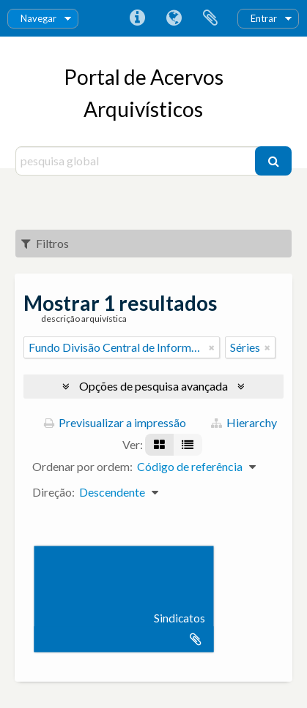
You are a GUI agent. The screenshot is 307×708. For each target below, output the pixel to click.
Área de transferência (210, 18)
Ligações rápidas (137, 18)
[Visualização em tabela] (187, 445)
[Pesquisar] (273, 161)
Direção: (53, 492)
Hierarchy (244, 422)
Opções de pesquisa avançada (153, 386)
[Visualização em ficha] (159, 445)
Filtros (45, 243)
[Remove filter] (212, 347)
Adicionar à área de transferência (195, 639)
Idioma (173, 18)
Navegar (38, 18)
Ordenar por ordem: (82, 466)
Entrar (264, 18)
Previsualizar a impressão (115, 422)
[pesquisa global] (137, 161)
